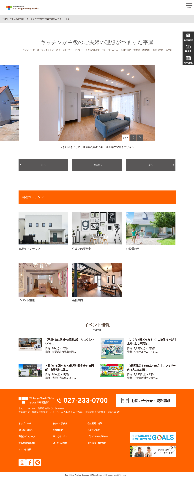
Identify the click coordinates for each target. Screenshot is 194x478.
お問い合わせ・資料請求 (151, 401)
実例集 (188, 48)
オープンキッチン (45, 50)
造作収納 (146, 50)
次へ (150, 165)
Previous (133, 138)
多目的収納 (126, 50)
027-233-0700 (86, 400)
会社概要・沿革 (94, 423)
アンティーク (28, 50)
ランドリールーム (110, 50)
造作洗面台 (158, 50)
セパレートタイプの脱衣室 (87, 50)
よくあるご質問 (60, 443)
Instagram (188, 36)
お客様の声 (58, 430)
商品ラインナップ (27, 436)
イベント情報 (25, 449)
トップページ (25, 423)
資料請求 (188, 59)
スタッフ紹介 (93, 430)
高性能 (169, 50)
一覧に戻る (97, 165)
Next (140, 138)
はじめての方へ (26, 430)
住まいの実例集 (60, 423)
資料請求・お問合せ (96, 443)
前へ (43, 165)
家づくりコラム (60, 436)
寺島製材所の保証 (27, 443)
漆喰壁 (137, 50)
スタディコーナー (64, 50)
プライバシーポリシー (97, 436)
